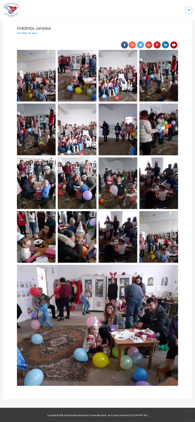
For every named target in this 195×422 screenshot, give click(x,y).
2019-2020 (22, 32)
